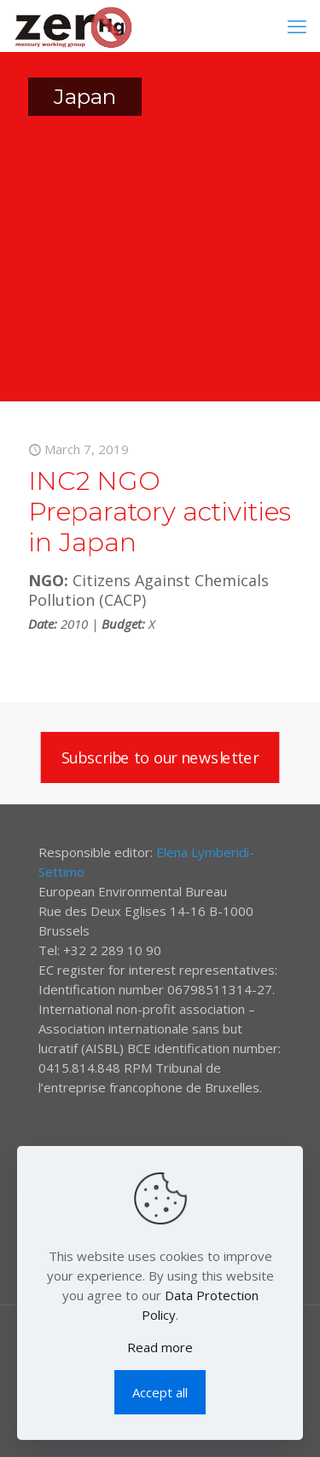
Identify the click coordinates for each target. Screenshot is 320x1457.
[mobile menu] (296, 25)
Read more (160, 1347)
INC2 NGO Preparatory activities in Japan (159, 511)
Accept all (160, 1392)
